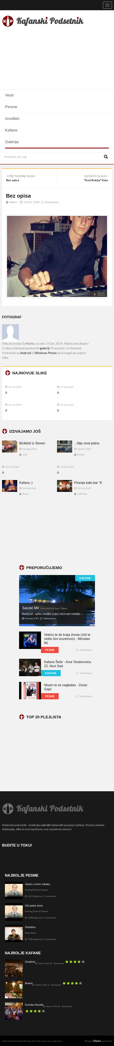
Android (25, 353)
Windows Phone (46, 353)
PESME (50, 650)
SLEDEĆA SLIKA (95, 176)
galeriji (45, 348)
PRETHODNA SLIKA (21, 176)
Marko (97, 1041)
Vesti (9, 95)
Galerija (11, 142)
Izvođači (12, 118)
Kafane (11, 130)
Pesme (11, 107)
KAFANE (85, 578)
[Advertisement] (57, 59)
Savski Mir (44, 608)
